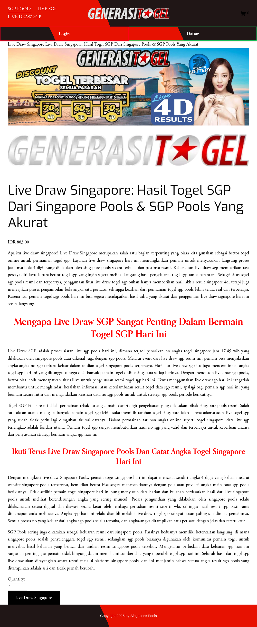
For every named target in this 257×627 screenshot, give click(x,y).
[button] (34, 598)
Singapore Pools (74, 478)
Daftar (193, 34)
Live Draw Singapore (26, 44)
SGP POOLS (19, 9)
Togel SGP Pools (22, 406)
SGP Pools (17, 532)
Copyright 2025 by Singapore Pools (128, 616)
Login (64, 34)
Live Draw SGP (22, 351)
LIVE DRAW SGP (24, 17)
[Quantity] (17, 586)
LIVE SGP (47, 9)
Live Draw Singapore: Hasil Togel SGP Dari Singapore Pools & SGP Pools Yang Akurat (121, 44)
